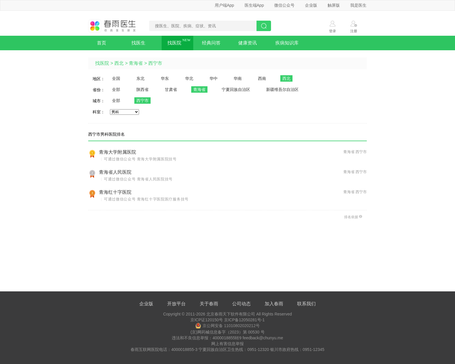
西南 (262, 78)
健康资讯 (247, 42)
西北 (119, 63)
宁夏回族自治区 (236, 89)
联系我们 (306, 303)
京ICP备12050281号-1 (244, 320)
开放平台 (176, 303)
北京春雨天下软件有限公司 (230, 314)
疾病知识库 (287, 42)
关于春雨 (209, 303)
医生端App (254, 5)
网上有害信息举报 (227, 343)
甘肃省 (171, 89)
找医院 (174, 42)
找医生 (138, 42)
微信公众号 (284, 5)
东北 (140, 78)
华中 (214, 78)
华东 (165, 78)
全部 (116, 89)
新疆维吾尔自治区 (282, 89)
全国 (116, 78)
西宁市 (155, 63)
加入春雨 (274, 303)
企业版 (311, 5)
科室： (99, 112)
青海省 (136, 63)
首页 (101, 42)
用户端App (224, 5)
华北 (189, 78)
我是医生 (358, 5)
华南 (238, 78)
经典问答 (211, 42)
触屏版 (334, 5)
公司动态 (241, 303)
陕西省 (142, 89)
